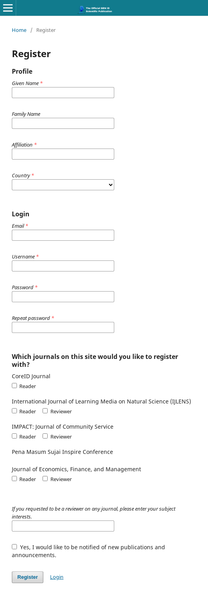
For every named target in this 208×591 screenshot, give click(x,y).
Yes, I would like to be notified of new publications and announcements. (88, 551)
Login (56, 576)
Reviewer (57, 411)
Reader (24, 386)
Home (19, 29)
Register (27, 577)
